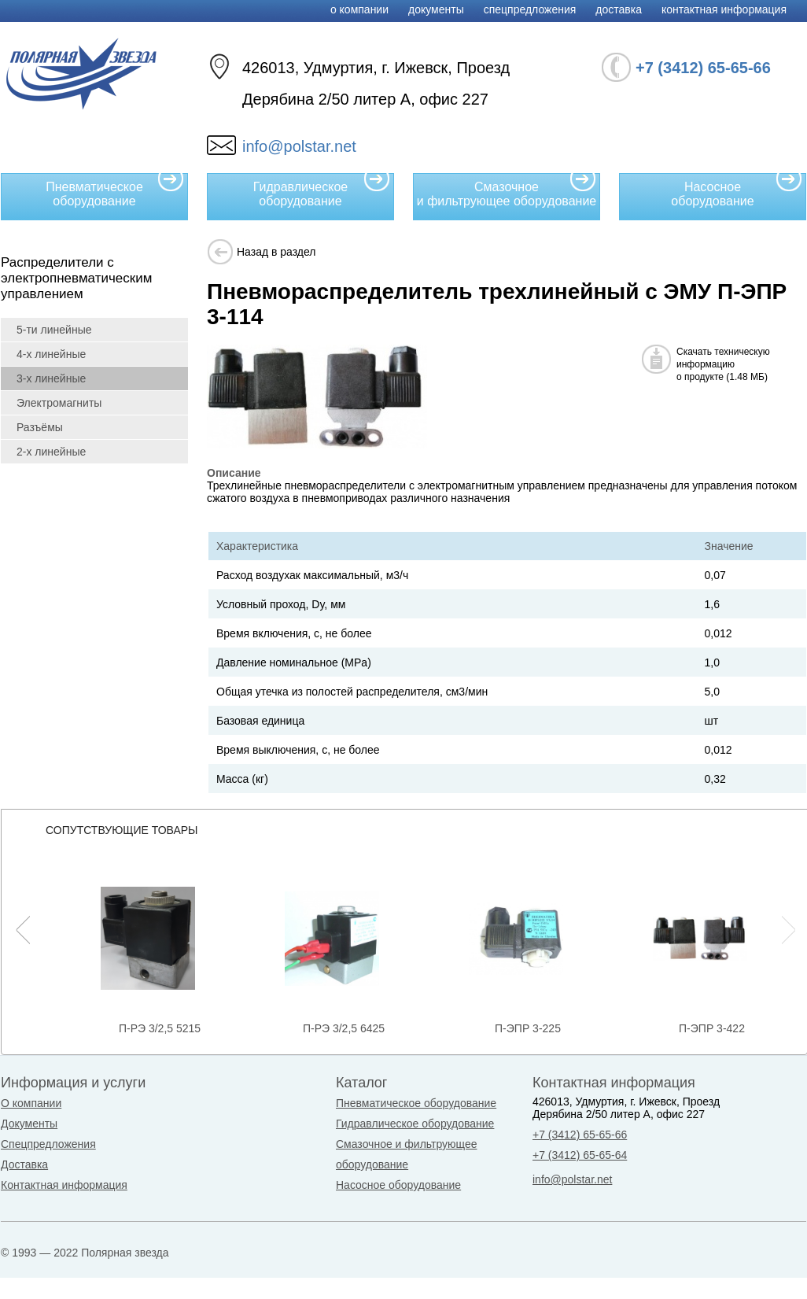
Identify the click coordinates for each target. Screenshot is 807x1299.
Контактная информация (724, 9)
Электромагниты (59, 403)
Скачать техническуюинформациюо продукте (723, 364)
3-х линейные (51, 378)
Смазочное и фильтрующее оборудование (506, 190)
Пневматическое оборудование (115, 190)
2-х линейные (51, 451)
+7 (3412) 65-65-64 (579, 1155)
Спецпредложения (530, 9)
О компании (359, 9)
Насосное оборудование (736, 190)
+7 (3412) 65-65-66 (579, 1134)
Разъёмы (40, 427)
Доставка (618, 9)
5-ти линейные (54, 329)
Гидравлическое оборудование (321, 190)
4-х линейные (51, 354)
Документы (436, 9)
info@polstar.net (299, 146)
